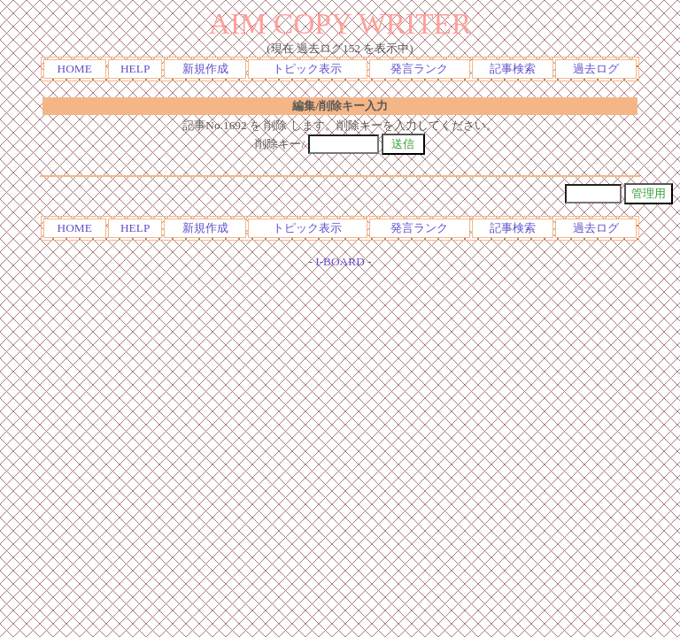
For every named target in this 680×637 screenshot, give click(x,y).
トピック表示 (307, 68)
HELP (135, 68)
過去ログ (596, 68)
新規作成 (205, 68)
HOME (75, 68)
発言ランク (419, 68)
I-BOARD (340, 261)
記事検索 (513, 68)
